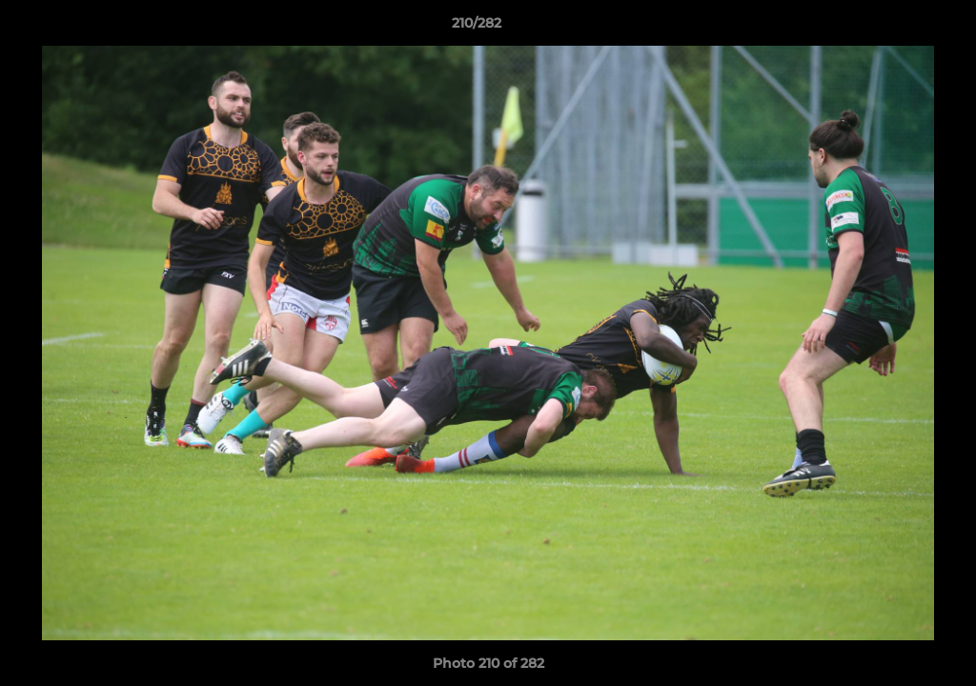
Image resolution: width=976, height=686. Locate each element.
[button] (895, 27)
